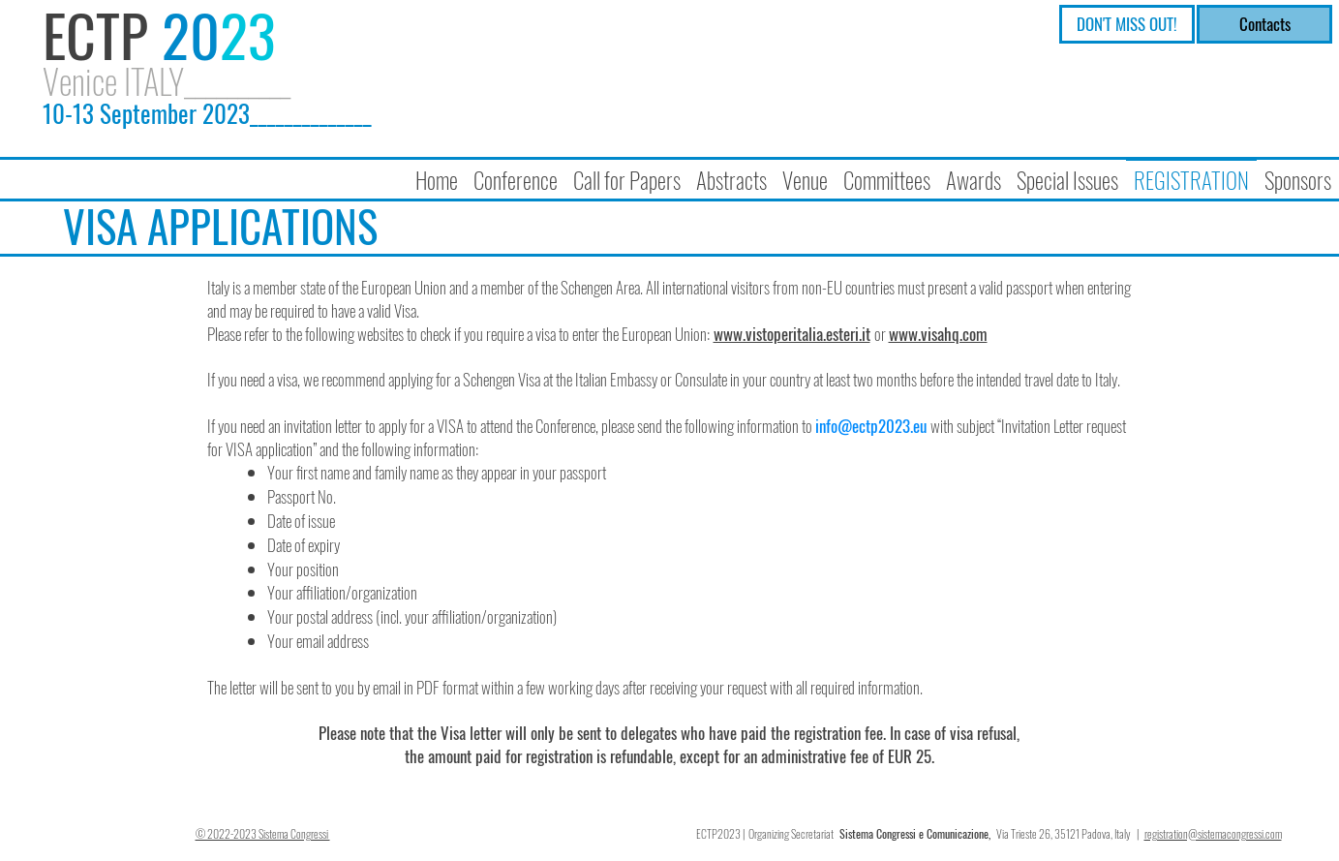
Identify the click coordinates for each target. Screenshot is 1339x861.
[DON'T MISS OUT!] (1127, 24)
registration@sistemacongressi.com (1213, 833)
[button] (515, 171)
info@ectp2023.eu (871, 426)
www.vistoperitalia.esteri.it (792, 334)
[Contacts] (1264, 24)
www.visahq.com (938, 334)
